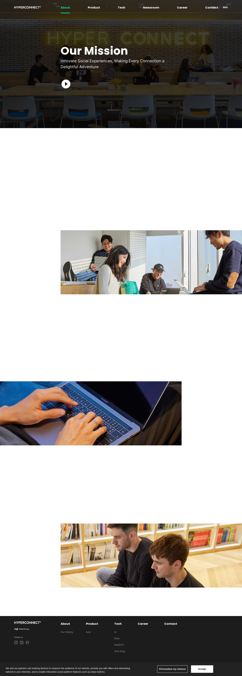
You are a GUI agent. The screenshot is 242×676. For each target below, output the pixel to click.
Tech (121, 7)
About (65, 7)
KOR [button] (213, 7)
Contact (170, 624)
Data (117, 638)
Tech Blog (119, 651)
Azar (88, 632)
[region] (121, 669)
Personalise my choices (172, 669)
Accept (202, 669)
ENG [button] (225, 7)
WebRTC (119, 644)
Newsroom (151, 7)
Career (182, 7)
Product (94, 7)
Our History (67, 632)
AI (115, 632)
